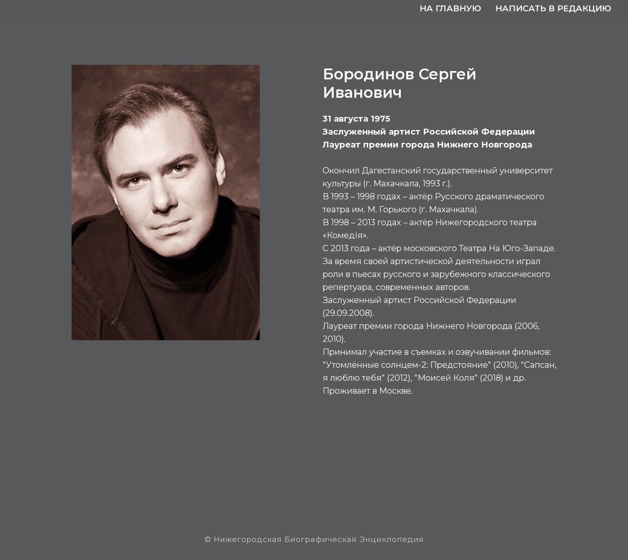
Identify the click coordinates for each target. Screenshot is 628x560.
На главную (450, 8)
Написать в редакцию (553, 8)
